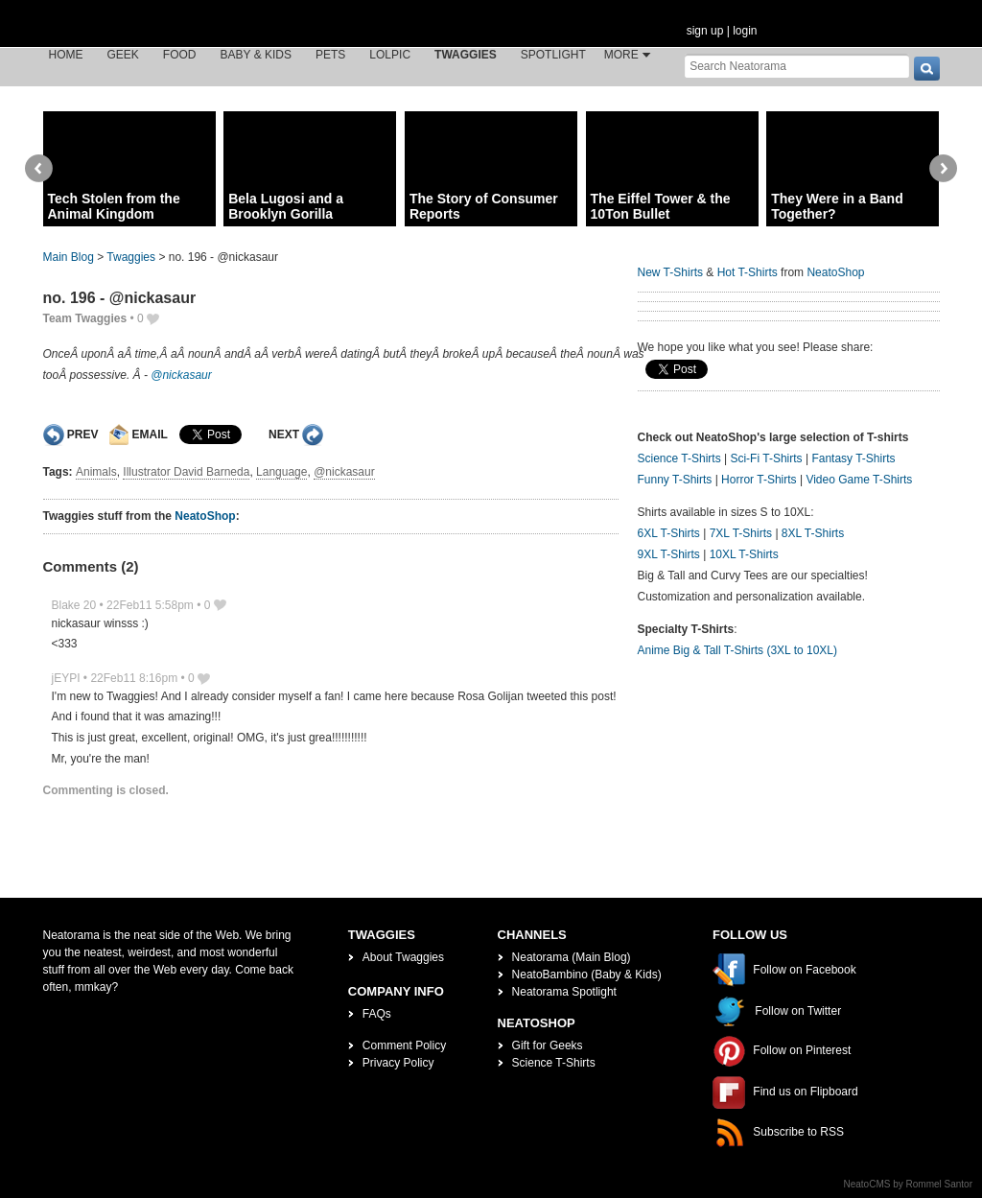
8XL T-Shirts (813, 533)
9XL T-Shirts (669, 554)
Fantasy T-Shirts (853, 458)
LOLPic (389, 54)
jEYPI (66, 678)
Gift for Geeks (547, 1045)
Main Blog (68, 257)
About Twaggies (403, 957)
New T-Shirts (670, 272)
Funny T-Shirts (675, 479)
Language (281, 472)
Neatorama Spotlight (564, 991)
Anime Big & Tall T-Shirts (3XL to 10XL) (738, 650)
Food (180, 54)
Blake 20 (74, 605)
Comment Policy (404, 1045)
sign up (705, 30)
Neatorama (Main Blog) (571, 957)
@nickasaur (181, 375)
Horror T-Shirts (758, 479)
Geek (123, 54)
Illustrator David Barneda (186, 472)
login (745, 30)
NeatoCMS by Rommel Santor (908, 1184)
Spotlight (553, 54)
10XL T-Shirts (744, 554)
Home (66, 54)
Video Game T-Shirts (859, 479)
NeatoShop (205, 516)
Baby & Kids (256, 54)
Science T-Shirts (679, 458)
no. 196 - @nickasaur (120, 298)
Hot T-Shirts (747, 272)
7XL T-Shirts (741, 533)
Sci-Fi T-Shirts (766, 458)
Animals (96, 472)
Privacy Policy (398, 1062)
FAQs (376, 1014)
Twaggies (465, 54)
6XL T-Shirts (669, 533)
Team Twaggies (85, 318)
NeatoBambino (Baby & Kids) (587, 974)
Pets (330, 54)
